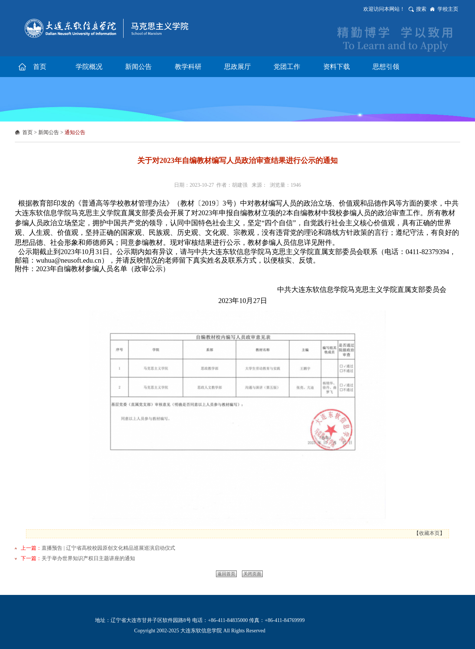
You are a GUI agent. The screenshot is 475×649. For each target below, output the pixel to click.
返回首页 (226, 573)
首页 (27, 132)
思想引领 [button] (386, 66)
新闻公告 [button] (138, 66)
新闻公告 (48, 132)
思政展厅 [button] (237, 66)
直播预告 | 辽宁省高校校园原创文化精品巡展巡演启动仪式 (108, 548)
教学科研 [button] (188, 66)
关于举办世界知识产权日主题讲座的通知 (88, 558)
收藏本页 (429, 533)
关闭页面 (252, 573)
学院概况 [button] (89, 66)
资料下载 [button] (336, 66)
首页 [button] (39, 66)
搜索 (421, 9)
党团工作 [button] (286, 66)
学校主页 (448, 9)
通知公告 (75, 132)
